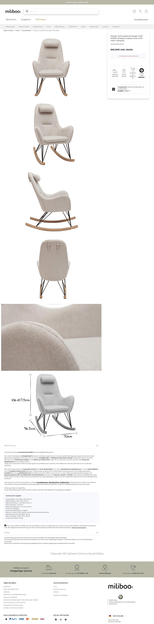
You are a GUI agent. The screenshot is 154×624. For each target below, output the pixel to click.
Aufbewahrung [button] (59, 26)
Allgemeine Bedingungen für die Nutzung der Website (21, 600)
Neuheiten (11, 19)
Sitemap (56, 592)
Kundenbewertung (59, 589)
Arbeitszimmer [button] (38, 26)
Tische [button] (49, 26)
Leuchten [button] (105, 26)
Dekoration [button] (116, 26)
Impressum (7, 586)
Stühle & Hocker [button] (24, 26)
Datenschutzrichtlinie (10, 597)
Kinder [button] (83, 26)
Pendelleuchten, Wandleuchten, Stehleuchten (53, 482)
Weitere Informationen (79, 527)
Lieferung (7, 592)
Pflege (7, 533)
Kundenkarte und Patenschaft (13, 605)
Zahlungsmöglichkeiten (11, 589)
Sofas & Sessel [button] (10, 26)
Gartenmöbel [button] (94, 26)
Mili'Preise (40, 19)
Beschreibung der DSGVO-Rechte (15, 602)
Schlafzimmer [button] (72, 26)
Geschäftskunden (141, 20)
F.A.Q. (55, 586)
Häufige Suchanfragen (60, 595)
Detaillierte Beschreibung (117, 44)
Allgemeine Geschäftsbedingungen (15, 594)
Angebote (26, 19)
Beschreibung (10, 446)
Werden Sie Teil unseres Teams (13, 608)
